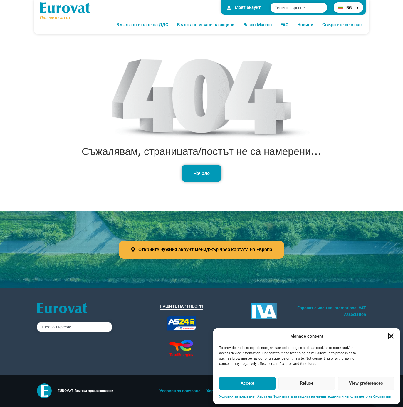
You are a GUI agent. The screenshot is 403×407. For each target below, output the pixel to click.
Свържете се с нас (342, 24)
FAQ (284, 24)
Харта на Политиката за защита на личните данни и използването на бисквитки (324, 396)
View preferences (366, 383)
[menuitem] (348, 7)
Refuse (306, 383)
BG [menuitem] (349, 7)
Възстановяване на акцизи (206, 24)
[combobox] (299, 8)
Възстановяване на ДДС (142, 24)
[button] (391, 336)
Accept (247, 383)
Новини (305, 24)
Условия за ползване (236, 396)
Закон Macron (258, 24)
